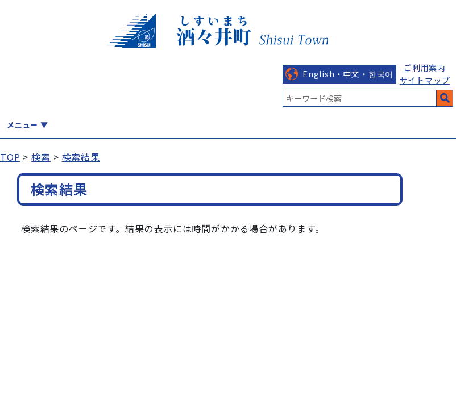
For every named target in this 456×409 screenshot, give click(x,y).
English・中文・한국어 (347, 74)
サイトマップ (425, 80)
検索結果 (81, 157)
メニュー (22, 124)
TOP (10, 157)
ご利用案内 (425, 67)
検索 (41, 157)
